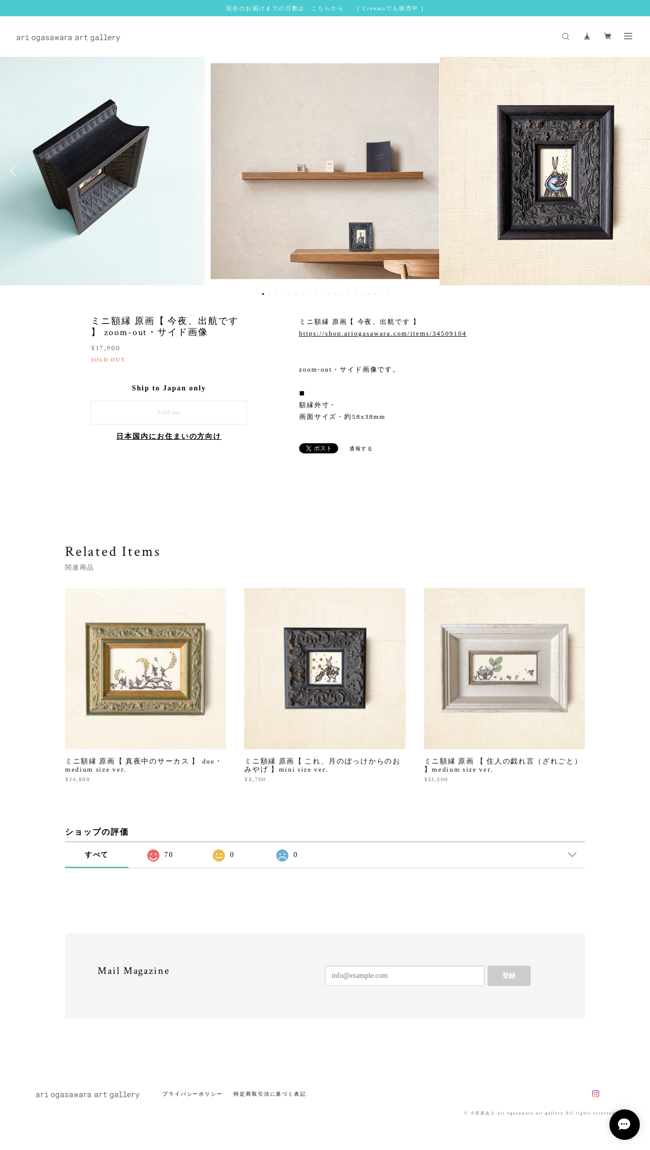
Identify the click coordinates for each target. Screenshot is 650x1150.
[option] (325, 171)
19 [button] (382, 294)
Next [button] (635, 171)
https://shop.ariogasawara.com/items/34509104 (383, 333)
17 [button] (369, 294)
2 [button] (270, 294)
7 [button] (303, 294)
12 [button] (336, 294)
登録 (508, 975)
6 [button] (296, 294)
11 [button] (329, 294)
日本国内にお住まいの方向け (168, 436)
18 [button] (375, 294)
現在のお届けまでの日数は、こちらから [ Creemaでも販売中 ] (325, 8)
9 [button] (316, 294)
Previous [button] (15, 171)
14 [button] (349, 294)
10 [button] (322, 294)
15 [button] (355, 294)
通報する (361, 448)
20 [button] (388, 294)
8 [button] (309, 294)
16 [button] (362, 294)
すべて (97, 855)
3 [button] (276, 294)
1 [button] (263, 294)
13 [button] (342, 294)
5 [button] (289, 294)
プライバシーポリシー (192, 1094)
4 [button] (283, 294)
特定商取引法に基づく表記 (270, 1094)
